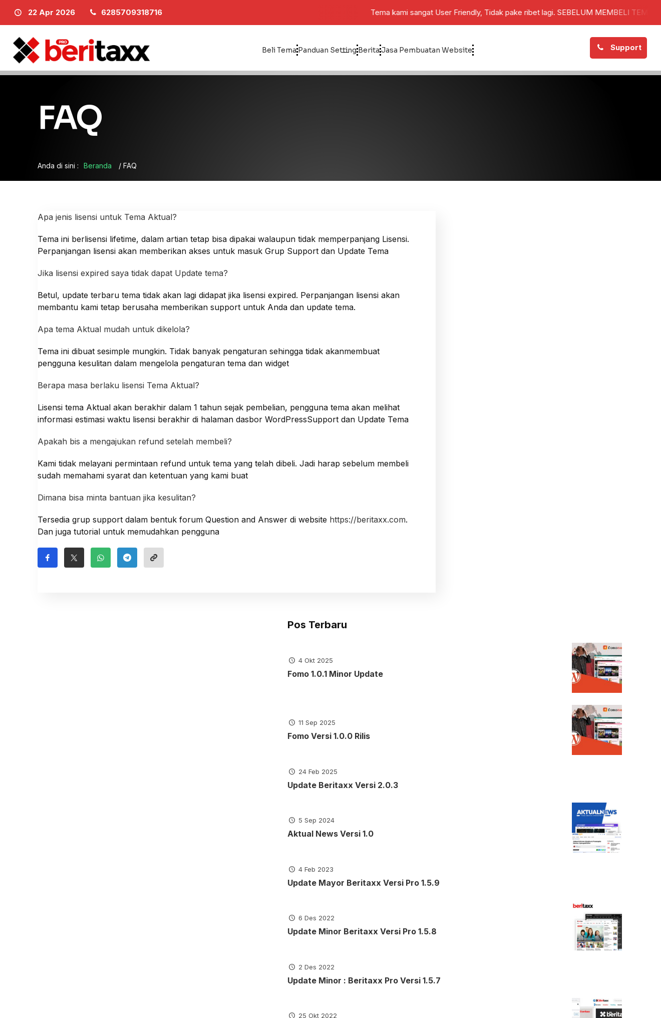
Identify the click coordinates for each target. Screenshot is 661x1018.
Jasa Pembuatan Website (470, 50)
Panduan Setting (296, 50)
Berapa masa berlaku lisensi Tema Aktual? (118, 390)
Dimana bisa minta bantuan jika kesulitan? (117, 502)
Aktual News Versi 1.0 (496, 452)
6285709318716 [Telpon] (470, 927)
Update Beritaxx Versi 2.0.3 (497, 398)
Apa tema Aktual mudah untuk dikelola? (114, 334)
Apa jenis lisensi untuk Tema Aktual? (107, 221)
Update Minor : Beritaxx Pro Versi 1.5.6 (500, 668)
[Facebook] (615, 997)
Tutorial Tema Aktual (262, 793)
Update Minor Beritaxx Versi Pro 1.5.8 (498, 560)
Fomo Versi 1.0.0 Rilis (494, 344)
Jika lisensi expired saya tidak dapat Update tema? (133, 278)
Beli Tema (214, 50)
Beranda (98, 170)
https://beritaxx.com (367, 524)
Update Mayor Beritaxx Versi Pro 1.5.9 (500, 506)
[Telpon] (125, 12)
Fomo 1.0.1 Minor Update (501, 282)
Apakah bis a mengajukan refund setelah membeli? (135, 446)
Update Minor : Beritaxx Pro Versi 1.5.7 (500, 614)
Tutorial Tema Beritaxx (391, 793)
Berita (377, 50)
